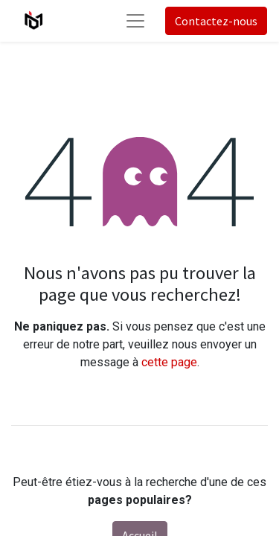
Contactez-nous (216, 20)
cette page (169, 362)
